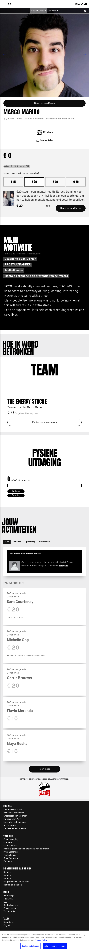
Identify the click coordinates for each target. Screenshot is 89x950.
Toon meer (44, 769)
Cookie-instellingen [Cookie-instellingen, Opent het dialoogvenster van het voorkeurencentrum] (30, 946)
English (53, 11)
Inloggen (63, 566)
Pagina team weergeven (44, 422)
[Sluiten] (84, 935)
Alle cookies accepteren (54, 946)
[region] (44, 940)
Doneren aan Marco (70, 208)
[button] (3, 4)
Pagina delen (45, 140)
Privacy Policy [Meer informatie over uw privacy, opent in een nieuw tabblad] (41, 940)
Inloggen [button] (81, 4)
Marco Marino (35, 407)
